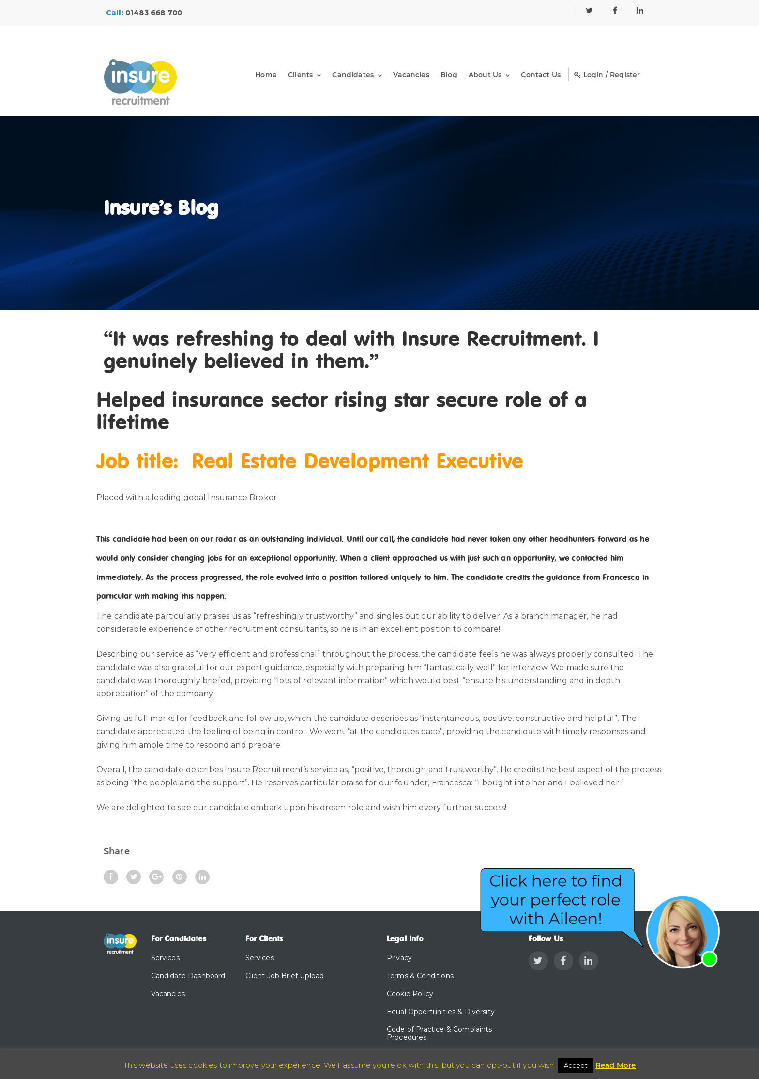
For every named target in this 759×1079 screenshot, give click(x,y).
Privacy (399, 958)
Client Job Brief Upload (284, 975)
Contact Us (541, 74)
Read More (615, 1065)
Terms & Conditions (420, 975)
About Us (485, 74)
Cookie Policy (410, 993)
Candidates (353, 74)
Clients (300, 74)
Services (165, 958)
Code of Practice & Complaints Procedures (439, 1033)
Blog (448, 74)
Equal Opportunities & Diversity (441, 1011)
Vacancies (411, 74)
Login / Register (607, 74)
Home (266, 74)
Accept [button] (576, 1065)
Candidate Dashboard (188, 975)
